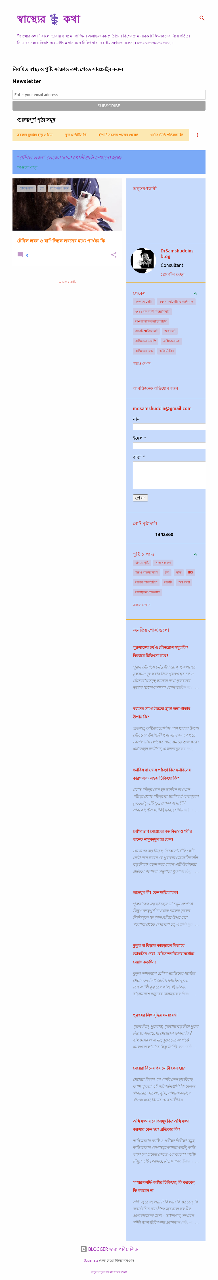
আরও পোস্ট (67, 282)
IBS (190, 572)
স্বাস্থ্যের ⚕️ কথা (48, 19)
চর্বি (167, 572)
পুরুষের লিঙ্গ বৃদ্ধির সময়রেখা (155, 1015)
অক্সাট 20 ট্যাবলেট (146, 331)
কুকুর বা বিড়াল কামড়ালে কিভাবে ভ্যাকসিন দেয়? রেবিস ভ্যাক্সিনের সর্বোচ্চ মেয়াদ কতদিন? (163, 953)
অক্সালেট (169, 331)
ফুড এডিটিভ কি (75, 135)
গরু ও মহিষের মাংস (146, 572)
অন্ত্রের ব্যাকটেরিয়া (146, 582)
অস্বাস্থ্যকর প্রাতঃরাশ (147, 592)
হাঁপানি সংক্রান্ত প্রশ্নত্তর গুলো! (118, 135)
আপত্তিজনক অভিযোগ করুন (155, 388)
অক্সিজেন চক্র (171, 341)
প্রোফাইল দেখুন (173, 274)
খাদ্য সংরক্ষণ (163, 562)
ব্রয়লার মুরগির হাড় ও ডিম (35, 135)
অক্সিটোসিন (167, 351)
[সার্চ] (202, 18)
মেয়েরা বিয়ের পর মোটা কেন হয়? (159, 1068)
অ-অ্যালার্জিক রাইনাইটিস (151, 321)
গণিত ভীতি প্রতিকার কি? (166, 135)
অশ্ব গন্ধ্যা (184, 582)
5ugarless (91, 1260)
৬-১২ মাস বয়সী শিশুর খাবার (152, 311)
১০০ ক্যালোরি (143, 301)
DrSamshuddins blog (177, 253)
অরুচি (168, 582)
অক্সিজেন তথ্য (144, 351)
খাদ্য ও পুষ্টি (142, 562)
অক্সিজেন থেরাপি (145, 341)
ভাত (178, 572)
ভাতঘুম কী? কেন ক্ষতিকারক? (156, 892)
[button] (113, 255)
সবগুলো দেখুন (27, 167)
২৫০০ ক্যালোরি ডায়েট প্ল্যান (176, 301)
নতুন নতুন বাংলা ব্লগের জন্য (109, 1272)
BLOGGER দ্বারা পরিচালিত (109, 1249)
